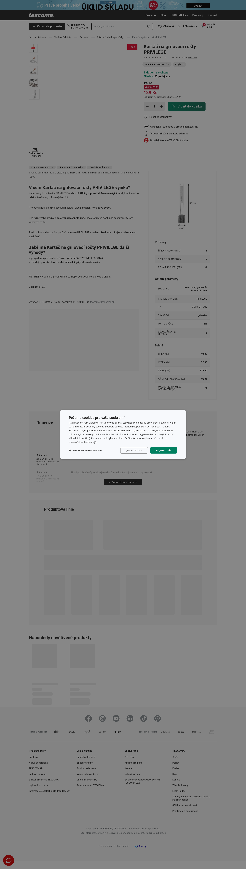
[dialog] (123, 434)
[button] (85, 450)
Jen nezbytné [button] (132, 450)
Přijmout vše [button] (163, 450)
